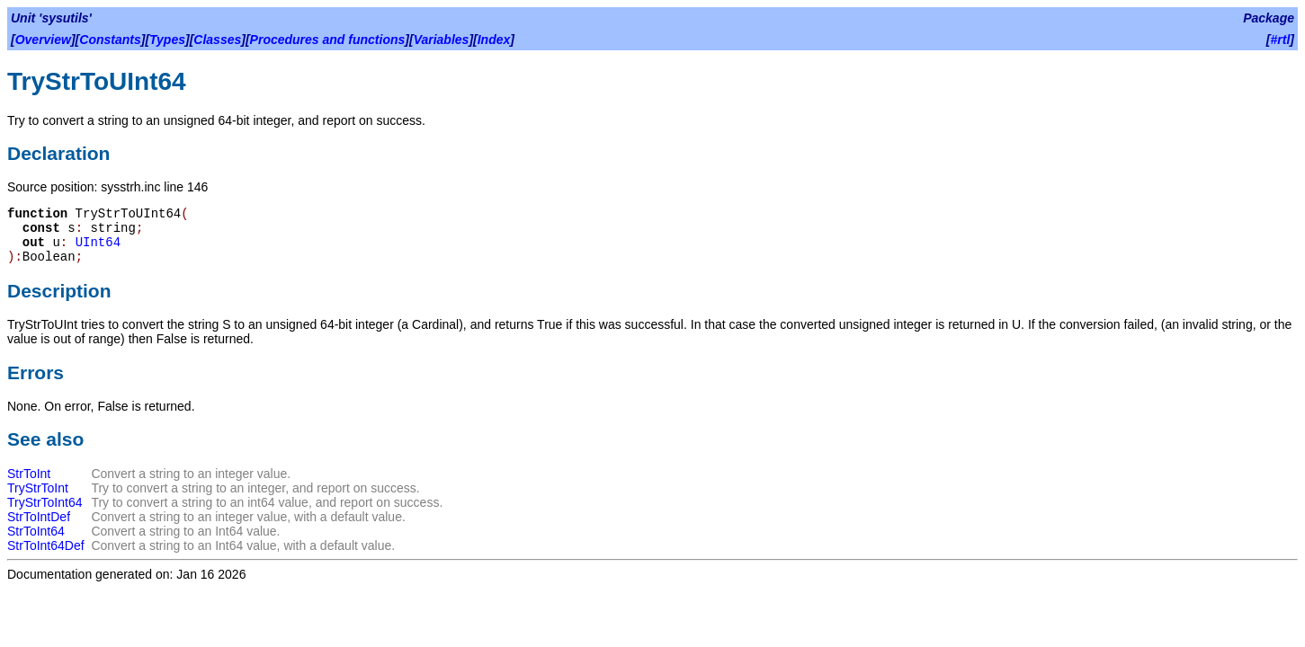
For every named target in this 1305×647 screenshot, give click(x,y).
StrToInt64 (36, 531)
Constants (109, 39)
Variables (441, 39)
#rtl (1281, 39)
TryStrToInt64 (45, 502)
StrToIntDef (38, 517)
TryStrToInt (37, 488)
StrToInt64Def (46, 545)
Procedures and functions (328, 39)
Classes (217, 39)
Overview (43, 39)
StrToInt (28, 473)
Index (494, 39)
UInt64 (98, 242)
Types (167, 39)
